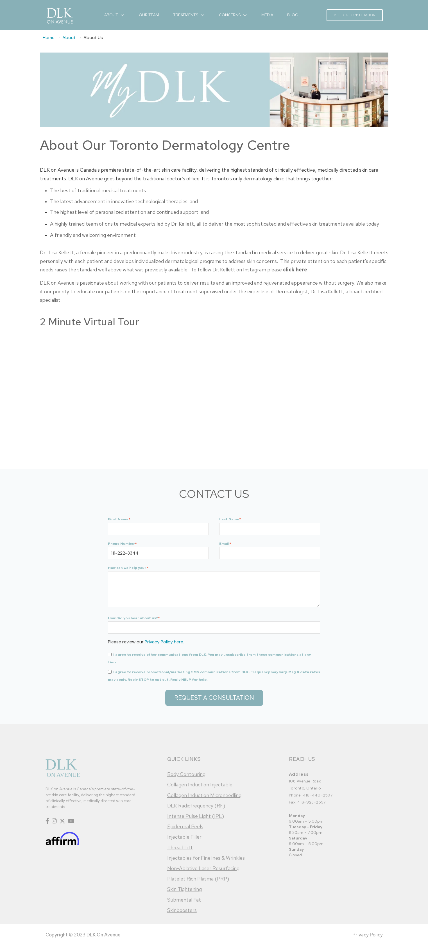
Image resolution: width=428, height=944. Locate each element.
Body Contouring (186, 774)
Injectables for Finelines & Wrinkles (206, 858)
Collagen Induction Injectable (199, 784)
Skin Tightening (184, 889)
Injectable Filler (184, 837)
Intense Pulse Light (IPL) (195, 816)
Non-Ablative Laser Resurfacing (203, 868)
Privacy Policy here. (164, 642)
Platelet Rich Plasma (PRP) (198, 878)
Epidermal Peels (185, 826)
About (69, 37)
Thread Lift (180, 847)
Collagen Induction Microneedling (204, 795)
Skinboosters (182, 910)
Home (49, 37)
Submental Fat (184, 900)
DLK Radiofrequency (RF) (196, 805)
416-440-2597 (317, 795)
